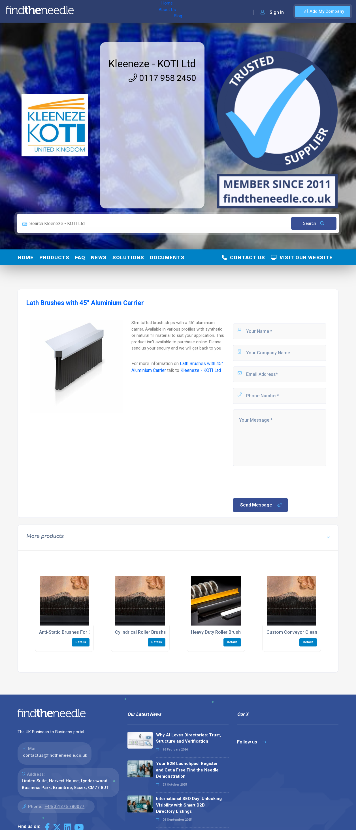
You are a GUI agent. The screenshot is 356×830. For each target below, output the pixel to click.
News (99, 257)
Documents (167, 257)
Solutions (128, 257)
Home (86, 11)
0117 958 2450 (162, 78)
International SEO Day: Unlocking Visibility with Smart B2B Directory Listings (189, 805)
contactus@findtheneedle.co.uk (55, 755)
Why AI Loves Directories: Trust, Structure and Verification (188, 738)
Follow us (251, 742)
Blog (127, 11)
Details (80, 642)
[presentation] (275, 482)
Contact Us (243, 257)
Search (313, 223)
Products (54, 257)
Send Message (261, 505)
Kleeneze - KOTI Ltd (152, 64)
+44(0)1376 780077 (64, 806)
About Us (107, 11)
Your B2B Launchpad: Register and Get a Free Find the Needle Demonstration (187, 770)
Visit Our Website (302, 257)
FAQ (80, 257)
